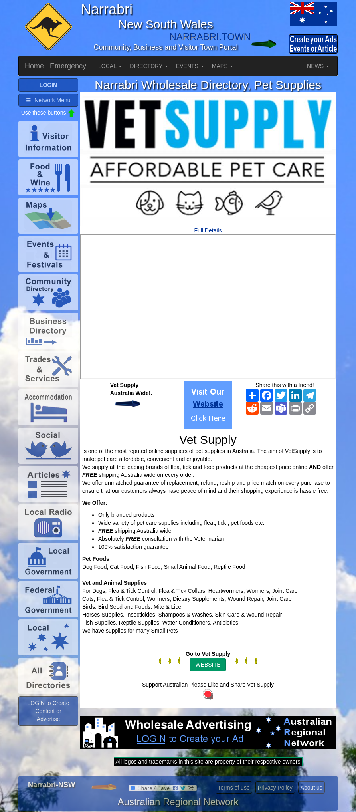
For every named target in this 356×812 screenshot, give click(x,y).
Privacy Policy (275, 787)
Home (34, 66)
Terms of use (234, 787)
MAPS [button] (222, 66)
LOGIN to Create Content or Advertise (48, 711)
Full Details (208, 230)
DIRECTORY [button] (149, 66)
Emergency (68, 66)
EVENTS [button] (190, 66)
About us (311, 787)
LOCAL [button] (110, 66)
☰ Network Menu (48, 100)
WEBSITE (207, 664)
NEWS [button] (318, 66)
